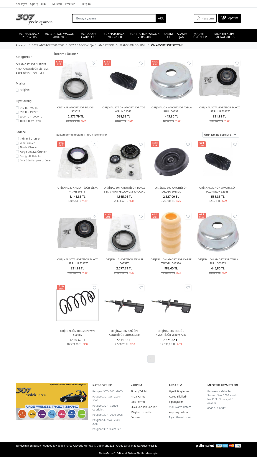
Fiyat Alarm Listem (180, 417)
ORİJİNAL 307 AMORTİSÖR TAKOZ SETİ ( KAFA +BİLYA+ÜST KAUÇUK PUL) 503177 (124, 189)
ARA (161, 18)
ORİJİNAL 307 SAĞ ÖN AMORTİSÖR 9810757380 (124, 333)
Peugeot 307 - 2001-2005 (107, 391)
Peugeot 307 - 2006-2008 (107, 414)
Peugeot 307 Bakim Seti (106, 429)
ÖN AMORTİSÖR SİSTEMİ (31, 64)
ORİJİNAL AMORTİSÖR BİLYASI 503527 (75, 109)
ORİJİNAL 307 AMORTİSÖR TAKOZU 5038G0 (171, 189)
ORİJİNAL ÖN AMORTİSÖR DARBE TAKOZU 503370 (171, 261)
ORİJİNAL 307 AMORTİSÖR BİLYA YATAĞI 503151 (77, 189)
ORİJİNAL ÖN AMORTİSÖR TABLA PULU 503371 (171, 109)
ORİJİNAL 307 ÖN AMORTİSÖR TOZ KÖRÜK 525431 (123, 109)
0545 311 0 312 (216, 408)
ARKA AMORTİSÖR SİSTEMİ (32, 68)
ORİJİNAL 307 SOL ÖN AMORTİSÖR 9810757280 (171, 333)
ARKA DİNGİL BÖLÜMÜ (30, 73)
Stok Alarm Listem (180, 407)
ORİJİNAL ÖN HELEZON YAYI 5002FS (77, 333)
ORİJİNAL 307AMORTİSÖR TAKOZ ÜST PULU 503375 (219, 109)
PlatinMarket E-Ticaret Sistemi (117, 453)
